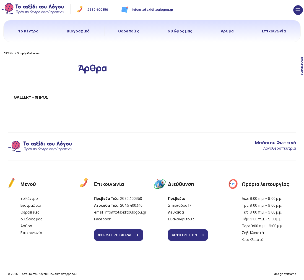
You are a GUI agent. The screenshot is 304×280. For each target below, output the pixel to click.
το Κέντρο (28, 31)
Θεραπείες (128, 31)
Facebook (102, 219)
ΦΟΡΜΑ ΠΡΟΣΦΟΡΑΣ (115, 235)
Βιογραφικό (78, 31)
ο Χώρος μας (180, 31)
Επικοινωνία (274, 31)
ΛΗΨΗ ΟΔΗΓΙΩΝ (184, 235)
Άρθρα (227, 31)
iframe (291, 274)
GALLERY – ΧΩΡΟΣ (31, 97)
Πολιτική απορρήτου (63, 274)
